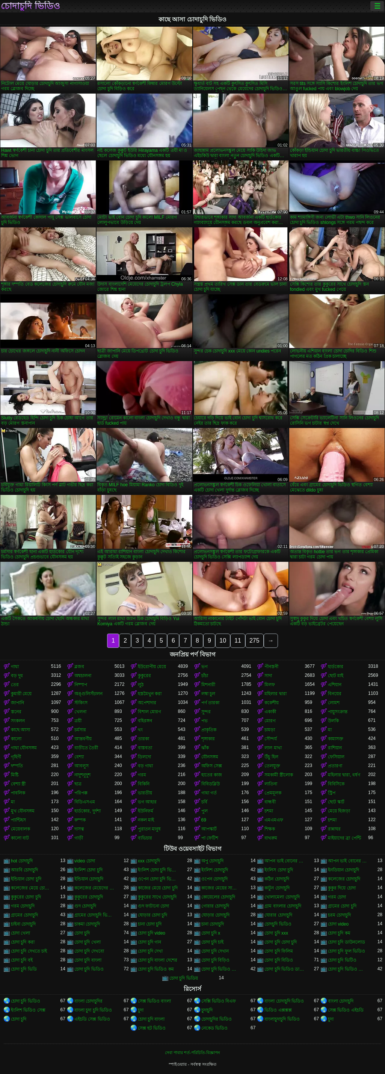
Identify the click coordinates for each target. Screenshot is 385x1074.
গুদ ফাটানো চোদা (153, 906)
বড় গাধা (145, 765)
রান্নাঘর (334, 829)
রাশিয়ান (335, 747)
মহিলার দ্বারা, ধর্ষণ (344, 775)
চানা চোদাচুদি (212, 924)
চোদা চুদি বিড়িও (215, 960)
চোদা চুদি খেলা (87, 942)
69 (203, 820)
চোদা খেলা (20, 933)
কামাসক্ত (335, 738)
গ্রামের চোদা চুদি (342, 906)
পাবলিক (18, 793)
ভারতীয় (145, 793)
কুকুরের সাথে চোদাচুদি (157, 897)
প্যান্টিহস (18, 820)
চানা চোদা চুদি (150, 924)
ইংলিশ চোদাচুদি (214, 870)
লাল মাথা (272, 747)
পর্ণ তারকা (210, 702)
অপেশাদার (147, 702)
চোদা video (338, 924)
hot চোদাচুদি (22, 861)
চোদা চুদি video (151, 933)
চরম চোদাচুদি (339, 915)
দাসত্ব (79, 829)
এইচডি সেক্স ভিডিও (92, 1019)
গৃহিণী (16, 756)
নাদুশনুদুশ (82, 775)
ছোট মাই (335, 675)
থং (140, 729)
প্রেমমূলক (272, 793)
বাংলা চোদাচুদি (340, 1001)
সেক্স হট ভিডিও (152, 1028)
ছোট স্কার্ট (336, 802)
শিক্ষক (269, 829)
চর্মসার (80, 729)
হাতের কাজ (211, 775)
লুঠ (140, 684)
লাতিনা (270, 784)
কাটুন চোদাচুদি (276, 888)
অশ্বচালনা (82, 675)
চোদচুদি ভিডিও (277, 924)
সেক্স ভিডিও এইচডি (346, 1010)
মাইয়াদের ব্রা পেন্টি (344, 838)
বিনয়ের (334, 693)
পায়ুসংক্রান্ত (337, 711)
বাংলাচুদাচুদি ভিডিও (281, 1019)
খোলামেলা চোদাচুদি (281, 897)
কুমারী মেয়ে (21, 693)
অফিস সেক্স (211, 765)
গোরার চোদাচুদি (215, 906)
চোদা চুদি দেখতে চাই (29, 951)
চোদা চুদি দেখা (150, 951)
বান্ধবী (270, 802)
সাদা (268, 675)
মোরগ (270, 720)
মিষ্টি (14, 775)
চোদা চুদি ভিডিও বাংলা (348, 969)
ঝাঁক (205, 747)
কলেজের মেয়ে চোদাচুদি (31, 888)
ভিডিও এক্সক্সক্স (277, 1010)
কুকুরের (144, 675)
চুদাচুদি (207, 1010)
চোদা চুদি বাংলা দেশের (157, 960)
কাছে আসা (20, 729)
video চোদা (84, 861)
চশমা (268, 811)
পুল (204, 811)
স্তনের (16, 711)
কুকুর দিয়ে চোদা (342, 888)
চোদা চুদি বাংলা (87, 960)
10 (222, 640)
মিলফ (269, 684)
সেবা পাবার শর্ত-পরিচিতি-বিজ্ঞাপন (192, 1052)
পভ (204, 720)
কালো (16, 738)
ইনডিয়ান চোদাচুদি (343, 870)
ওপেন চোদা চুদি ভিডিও (158, 879)
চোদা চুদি (82, 933)
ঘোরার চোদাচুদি (278, 915)
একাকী (270, 711)
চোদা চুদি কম (339, 933)
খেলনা (80, 711)
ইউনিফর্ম (145, 811)
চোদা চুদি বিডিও (278, 960)
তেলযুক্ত (272, 765)
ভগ (204, 666)
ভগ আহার (147, 802)
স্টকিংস (81, 702)
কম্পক (80, 820)
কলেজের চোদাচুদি (344, 879)
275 (254, 640)
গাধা (15, 666)
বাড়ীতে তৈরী (86, 747)
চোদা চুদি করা (23, 942)
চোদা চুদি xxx (276, 933)
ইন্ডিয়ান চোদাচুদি (88, 879)
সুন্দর (206, 711)
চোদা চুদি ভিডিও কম (156, 969)
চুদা (140, 1010)
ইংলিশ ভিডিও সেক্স (28, 1010)
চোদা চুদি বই (22, 960)
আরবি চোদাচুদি (24, 870)
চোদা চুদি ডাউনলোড (346, 942)
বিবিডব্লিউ (210, 784)
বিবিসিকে (336, 784)
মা (330, 729)
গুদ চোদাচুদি (85, 906)
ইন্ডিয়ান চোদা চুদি (26, 879)
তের (15, 684)
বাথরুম (270, 838)
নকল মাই (146, 820)
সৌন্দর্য (270, 738)
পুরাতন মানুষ (149, 829)
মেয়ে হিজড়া (339, 811)
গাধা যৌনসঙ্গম (24, 747)
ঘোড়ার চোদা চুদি (153, 915)
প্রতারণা (335, 765)
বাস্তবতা (145, 747)
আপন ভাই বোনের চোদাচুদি (348, 861)
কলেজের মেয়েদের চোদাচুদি (94, 888)
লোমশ (334, 702)
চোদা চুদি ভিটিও (342, 960)
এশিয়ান (334, 684)
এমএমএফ (273, 820)
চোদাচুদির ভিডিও (216, 1019)
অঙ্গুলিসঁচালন (88, 693)
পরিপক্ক (81, 793)
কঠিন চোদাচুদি (276, 879)
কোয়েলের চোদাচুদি (218, 897)
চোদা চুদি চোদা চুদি (280, 942)
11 (237, 640)
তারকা (143, 738)
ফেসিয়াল (336, 756)
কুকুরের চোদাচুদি (88, 897)
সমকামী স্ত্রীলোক (278, 775)
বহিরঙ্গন (145, 720)
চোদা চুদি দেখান (215, 951)
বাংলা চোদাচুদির (88, 1001)
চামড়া (269, 729)
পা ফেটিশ (209, 838)
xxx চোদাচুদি (149, 861)
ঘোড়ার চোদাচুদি (215, 915)
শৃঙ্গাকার (208, 738)
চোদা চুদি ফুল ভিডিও (346, 951)
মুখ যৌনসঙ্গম (23, 811)
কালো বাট (20, 838)
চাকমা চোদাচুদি (87, 924)
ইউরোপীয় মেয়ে (152, 666)
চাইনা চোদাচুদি (23, 924)
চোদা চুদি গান (150, 942)
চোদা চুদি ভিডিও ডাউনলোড (284, 969)
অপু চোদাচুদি (212, 861)
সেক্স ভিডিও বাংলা (154, 1001)
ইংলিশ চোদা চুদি (88, 870)
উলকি (333, 720)
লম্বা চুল (208, 693)
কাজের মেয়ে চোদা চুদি (158, 888)
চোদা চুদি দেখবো (89, 951)
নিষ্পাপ (80, 684)
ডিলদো (144, 756)
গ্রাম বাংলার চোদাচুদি (282, 906)
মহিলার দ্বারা (275, 693)
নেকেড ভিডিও (214, 1028)
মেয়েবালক (20, 829)
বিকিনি (143, 784)
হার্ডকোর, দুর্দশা (87, 811)
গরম (142, 775)
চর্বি (204, 802)
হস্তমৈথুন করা (150, 693)
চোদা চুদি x (210, 933)
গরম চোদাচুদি (23, 906)
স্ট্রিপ (331, 793)
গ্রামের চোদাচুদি (24, 915)
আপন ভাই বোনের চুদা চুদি (284, 861)
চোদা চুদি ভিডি (24, 969)
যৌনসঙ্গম (209, 756)
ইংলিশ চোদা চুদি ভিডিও (158, 870)
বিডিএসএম (84, 802)
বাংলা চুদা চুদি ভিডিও (93, 1010)
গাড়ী (78, 838)
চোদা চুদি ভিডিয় (183, 978)
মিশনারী (208, 684)
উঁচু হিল (271, 756)
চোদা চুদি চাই (212, 942)
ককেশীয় (271, 702)
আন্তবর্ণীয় (83, 738)
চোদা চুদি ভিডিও (89, 969)
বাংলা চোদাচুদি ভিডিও (284, 1001)
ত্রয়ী (78, 720)
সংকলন (18, 720)
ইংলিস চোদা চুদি (278, 870)
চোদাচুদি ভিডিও (30, 6)
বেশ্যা (79, 756)
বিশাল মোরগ (149, 711)
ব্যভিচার (145, 838)
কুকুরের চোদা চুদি (26, 897)
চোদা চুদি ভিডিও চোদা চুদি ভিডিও (221, 969)
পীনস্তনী (271, 666)
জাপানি (17, 702)
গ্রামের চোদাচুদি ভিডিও (94, 915)
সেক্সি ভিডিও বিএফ (218, 1001)
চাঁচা (204, 675)
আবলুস (81, 765)
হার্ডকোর (335, 666)
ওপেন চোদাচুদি (214, 879)
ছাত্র (78, 784)
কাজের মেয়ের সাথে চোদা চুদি (221, 888)
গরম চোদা (337, 897)
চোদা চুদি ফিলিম (278, 951)
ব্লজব (79, 666)
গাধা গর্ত (209, 793)
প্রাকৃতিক (208, 729)
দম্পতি (17, 765)
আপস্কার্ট (209, 829)
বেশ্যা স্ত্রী (18, 784)
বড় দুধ (17, 675)
